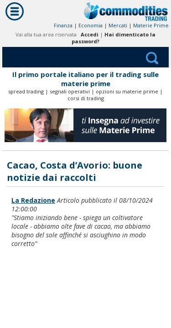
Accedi (89, 34)
